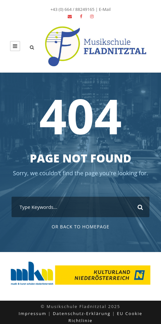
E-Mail (105, 9)
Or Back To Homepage (80, 227)
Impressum (33, 313)
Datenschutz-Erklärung (82, 313)
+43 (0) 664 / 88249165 (72, 9)
